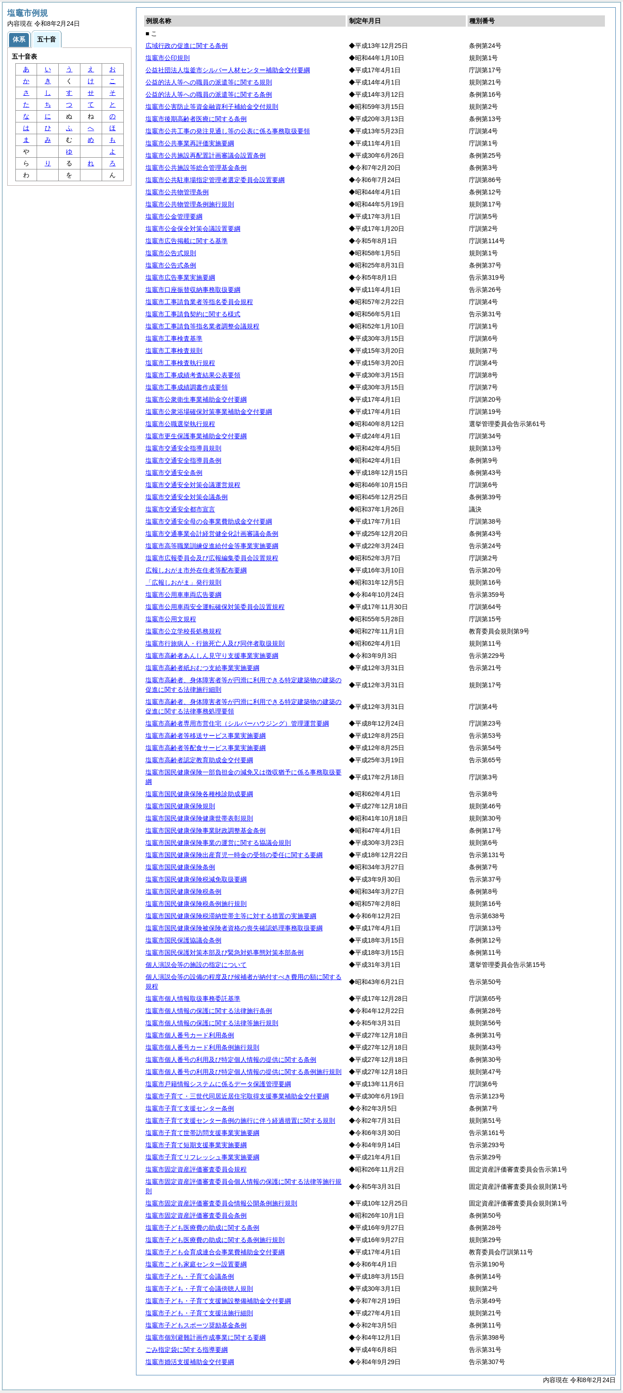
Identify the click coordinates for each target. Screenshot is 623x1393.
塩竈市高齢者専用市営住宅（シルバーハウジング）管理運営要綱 (237, 723)
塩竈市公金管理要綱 (173, 216)
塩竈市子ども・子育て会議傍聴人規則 (199, 1288)
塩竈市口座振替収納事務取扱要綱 (192, 289)
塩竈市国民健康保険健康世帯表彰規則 (199, 818)
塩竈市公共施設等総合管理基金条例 (196, 167)
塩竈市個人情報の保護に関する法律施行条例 (208, 1010)
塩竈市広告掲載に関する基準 (186, 240)
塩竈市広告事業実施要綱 (180, 277)
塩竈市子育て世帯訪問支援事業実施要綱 (202, 1132)
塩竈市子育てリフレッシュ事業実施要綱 (202, 1157)
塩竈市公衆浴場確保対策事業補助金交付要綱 (208, 411)
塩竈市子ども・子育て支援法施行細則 (199, 1313)
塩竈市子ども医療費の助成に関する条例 (202, 1227)
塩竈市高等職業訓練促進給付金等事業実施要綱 (211, 545)
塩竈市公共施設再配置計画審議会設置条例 (205, 155)
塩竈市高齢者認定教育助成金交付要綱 (199, 760)
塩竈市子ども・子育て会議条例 (189, 1276)
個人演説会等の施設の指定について (196, 964)
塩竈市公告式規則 (170, 253)
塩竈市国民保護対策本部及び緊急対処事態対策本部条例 (224, 952)
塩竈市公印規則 (167, 57)
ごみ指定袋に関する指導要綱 (186, 1349)
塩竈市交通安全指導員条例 (183, 460)
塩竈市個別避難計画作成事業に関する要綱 (205, 1337)
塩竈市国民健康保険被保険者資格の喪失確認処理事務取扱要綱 (234, 928)
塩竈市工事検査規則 (173, 350)
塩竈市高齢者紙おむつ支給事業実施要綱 (202, 667)
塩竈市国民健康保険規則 (180, 806)
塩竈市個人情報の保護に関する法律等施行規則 (211, 1023)
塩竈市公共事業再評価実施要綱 (189, 143)
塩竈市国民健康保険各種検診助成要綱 (199, 793)
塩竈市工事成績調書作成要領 (186, 387)
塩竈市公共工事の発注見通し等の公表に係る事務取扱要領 (227, 131)
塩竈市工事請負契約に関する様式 (192, 314)
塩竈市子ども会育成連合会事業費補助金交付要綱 (215, 1252)
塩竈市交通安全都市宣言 (180, 509)
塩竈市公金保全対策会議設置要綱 (192, 228)
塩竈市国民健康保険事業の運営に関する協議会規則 (218, 842)
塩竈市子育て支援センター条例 (189, 1108)
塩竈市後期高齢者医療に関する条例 (196, 118)
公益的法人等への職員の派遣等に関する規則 (208, 82)
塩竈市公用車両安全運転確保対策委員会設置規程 (215, 606)
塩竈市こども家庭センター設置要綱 (196, 1264)
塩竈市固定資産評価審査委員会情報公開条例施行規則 (221, 1203)
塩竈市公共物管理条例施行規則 (189, 204)
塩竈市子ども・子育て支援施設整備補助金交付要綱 (218, 1300)
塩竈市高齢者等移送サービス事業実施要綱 (205, 735)
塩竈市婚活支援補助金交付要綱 (189, 1361)
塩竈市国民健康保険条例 (180, 867)
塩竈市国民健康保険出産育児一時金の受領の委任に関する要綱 (234, 854)
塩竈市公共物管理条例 (177, 192)
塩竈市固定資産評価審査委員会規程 (196, 1169)
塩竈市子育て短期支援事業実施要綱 (196, 1145)
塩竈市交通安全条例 (173, 472)
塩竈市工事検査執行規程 (180, 362)
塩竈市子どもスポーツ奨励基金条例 (196, 1325)
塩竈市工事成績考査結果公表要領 (192, 375)
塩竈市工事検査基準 (173, 338)
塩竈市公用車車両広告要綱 (183, 594)
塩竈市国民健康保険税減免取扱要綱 (196, 879)
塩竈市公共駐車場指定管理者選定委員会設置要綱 (215, 179)
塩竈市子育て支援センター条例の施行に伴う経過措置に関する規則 (240, 1120)
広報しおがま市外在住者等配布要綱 (196, 570)
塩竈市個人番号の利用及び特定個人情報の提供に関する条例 (230, 1059)
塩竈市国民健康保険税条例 (183, 891)
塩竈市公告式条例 (170, 265)
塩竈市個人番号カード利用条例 (189, 1035)
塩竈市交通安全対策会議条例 (186, 497)
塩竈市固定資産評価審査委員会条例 (196, 1215)
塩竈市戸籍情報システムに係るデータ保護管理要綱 (218, 1084)
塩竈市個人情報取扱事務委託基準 (192, 998)
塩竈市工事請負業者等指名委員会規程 (199, 301)
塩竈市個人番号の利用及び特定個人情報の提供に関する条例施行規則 (243, 1071)
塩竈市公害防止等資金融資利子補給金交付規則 (211, 106)
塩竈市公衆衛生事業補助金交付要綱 (196, 399)
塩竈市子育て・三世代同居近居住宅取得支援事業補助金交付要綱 (237, 1096)
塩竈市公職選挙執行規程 (180, 423)
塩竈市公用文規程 (170, 619)
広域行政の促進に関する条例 (186, 45)
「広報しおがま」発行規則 (183, 582)
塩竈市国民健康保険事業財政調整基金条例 (205, 830)
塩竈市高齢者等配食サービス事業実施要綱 (205, 747)
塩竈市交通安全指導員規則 (183, 448)
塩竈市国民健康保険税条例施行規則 (196, 903)
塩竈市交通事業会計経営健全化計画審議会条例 (211, 533)
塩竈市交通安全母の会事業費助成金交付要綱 (208, 521)
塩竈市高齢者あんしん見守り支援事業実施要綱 (211, 655)
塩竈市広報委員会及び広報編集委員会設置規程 (211, 558)
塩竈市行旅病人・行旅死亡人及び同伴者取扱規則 (215, 643)
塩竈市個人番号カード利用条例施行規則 (202, 1047)
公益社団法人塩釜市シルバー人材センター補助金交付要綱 (227, 70)
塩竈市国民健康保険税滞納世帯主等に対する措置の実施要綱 (230, 915)
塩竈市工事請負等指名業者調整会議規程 (202, 326)
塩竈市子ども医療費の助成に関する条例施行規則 (215, 1239)
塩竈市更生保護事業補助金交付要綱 (196, 436)
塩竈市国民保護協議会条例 (183, 940)
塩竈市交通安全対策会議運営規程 (192, 484)
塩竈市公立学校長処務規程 (183, 631)
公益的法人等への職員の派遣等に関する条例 (208, 94)
